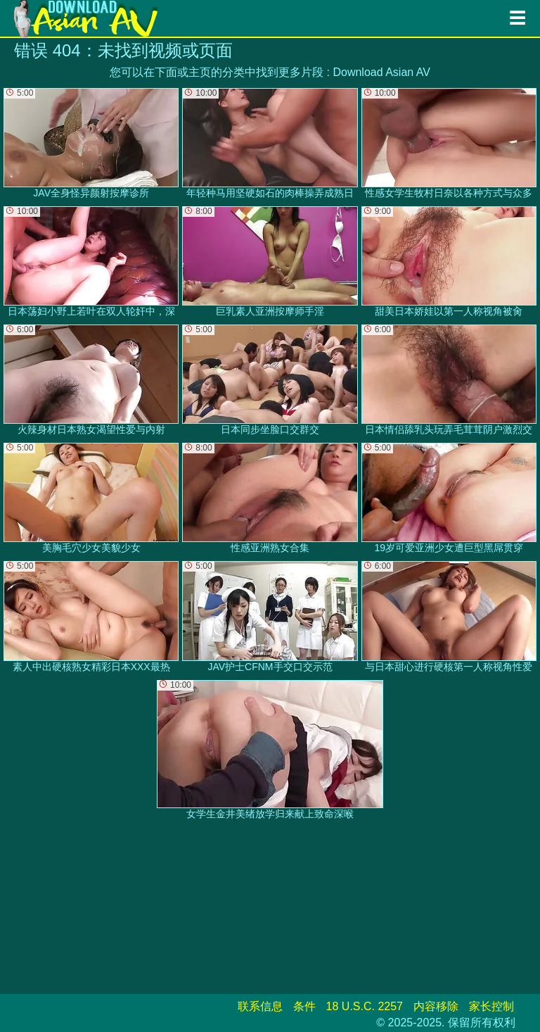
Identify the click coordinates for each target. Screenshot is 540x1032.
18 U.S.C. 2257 (364, 1006)
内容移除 (435, 1006)
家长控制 (491, 1006)
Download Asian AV (381, 72)
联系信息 (260, 1006)
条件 (304, 1006)
